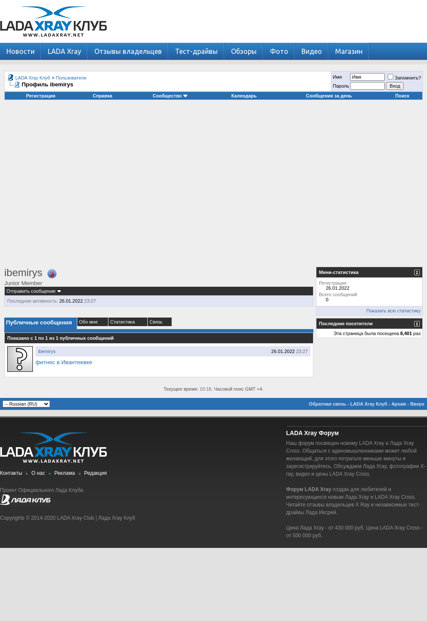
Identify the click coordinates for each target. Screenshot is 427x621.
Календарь (244, 95)
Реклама (64, 473)
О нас (38, 473)
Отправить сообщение (31, 291)
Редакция (95, 473)
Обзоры (244, 51)
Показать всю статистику (393, 310)
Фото (279, 51)
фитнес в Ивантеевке (63, 362)
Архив (399, 403)
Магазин (349, 51)
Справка (102, 95)
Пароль (341, 85)
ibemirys (47, 351)
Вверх (417, 403)
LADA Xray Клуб (32, 77)
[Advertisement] (80, 186)
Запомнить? (404, 77)
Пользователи (71, 77)
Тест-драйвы (196, 51)
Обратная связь (327, 403)
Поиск (402, 95)
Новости (20, 51)
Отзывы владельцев (128, 51)
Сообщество (170, 95)
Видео (311, 51)
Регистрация (41, 95)
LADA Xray (64, 51)
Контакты (11, 473)
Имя (337, 76)
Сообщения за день (329, 95)
